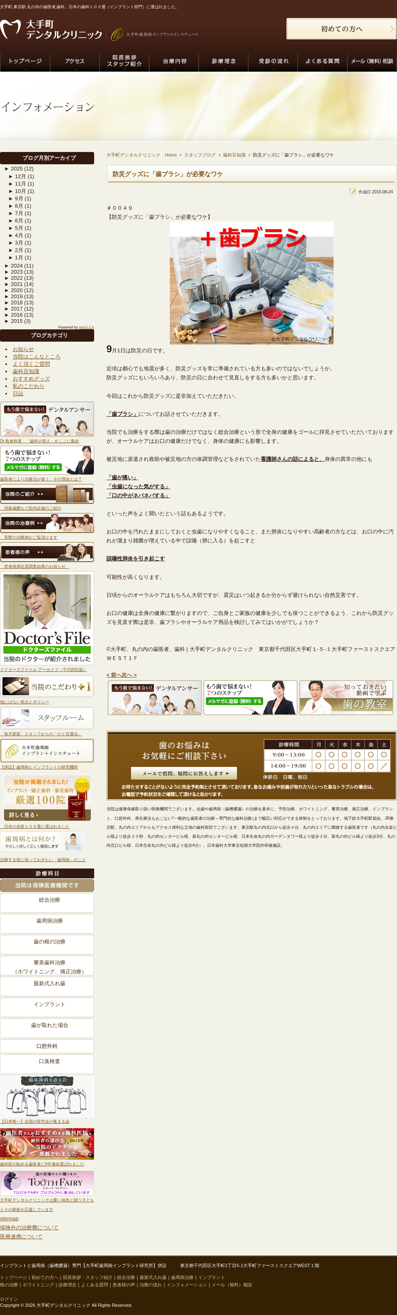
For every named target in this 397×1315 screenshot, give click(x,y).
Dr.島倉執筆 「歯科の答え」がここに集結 (39, 441)
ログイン (9, 1299)
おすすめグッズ (31, 379)
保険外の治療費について (29, 1227)
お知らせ (23, 349)
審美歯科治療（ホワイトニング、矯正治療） (49, 966)
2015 (13, 321)
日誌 (18, 393)
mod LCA (86, 327)
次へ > (129, 674)
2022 (13, 278)
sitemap (9, 1218)
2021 (13, 284)
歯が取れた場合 (49, 1025)
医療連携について (21, 1236)
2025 (13, 169)
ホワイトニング (38, 1284)
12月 (17, 176)
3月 (15, 243)
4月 (15, 235)
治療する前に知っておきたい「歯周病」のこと (43, 859)
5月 (15, 228)
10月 (17, 191)
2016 (13, 315)
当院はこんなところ (37, 357)
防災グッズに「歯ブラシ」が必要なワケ (168, 174)
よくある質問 (94, 1284)
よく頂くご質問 (31, 364)
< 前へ (114, 674)
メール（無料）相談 (232, 1284)
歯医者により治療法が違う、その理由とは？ (41, 479)
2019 (13, 296)
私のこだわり (29, 386)
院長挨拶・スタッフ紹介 (88, 1277)
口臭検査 (49, 1061)
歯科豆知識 (26, 371)
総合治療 (49, 900)
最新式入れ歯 (49, 983)
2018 (13, 302)
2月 (15, 250)
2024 (13, 266)
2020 (13, 290)
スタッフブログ (200, 154)
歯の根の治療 (49, 942)
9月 (15, 198)
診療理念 (68, 1284)
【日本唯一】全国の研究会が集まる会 (35, 1121)
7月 (15, 213)
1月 (15, 257)
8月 (15, 206)
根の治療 (9, 1284)
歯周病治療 (49, 921)
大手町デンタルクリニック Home (141, 154)
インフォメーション (187, 1284)
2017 (13, 309)
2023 (13, 272)
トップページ (13, 1277)
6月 (15, 221)
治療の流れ (151, 1284)
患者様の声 (124, 1284)
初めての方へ (45, 1277)
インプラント (49, 1004)
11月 (17, 184)
